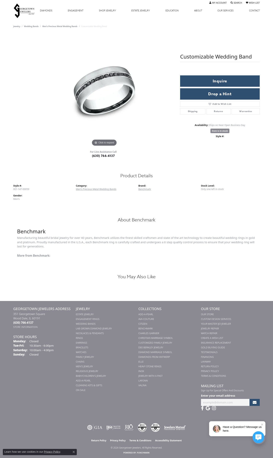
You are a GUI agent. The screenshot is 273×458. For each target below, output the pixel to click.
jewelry (16, 26)
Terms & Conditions (213, 375)
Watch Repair (209, 333)
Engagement (75, 10)
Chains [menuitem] (80, 361)
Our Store (207, 314)
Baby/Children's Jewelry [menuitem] (91, 375)
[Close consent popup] (74, 452)
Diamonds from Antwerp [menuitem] (154, 357)
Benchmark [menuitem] (145, 328)
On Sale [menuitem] (81, 390)
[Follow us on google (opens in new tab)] (208, 408)
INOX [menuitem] (141, 371)
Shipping (193, 111)
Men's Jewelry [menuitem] (84, 366)
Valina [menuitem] (142, 385)
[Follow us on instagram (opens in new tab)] (214, 408)
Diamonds (46, 10)
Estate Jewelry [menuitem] (85, 314)
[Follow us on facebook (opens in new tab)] (202, 408)
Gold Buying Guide (213, 347)
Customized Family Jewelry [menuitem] (155, 342)
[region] (104, 90)
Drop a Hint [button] (220, 94)
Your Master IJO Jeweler (216, 323)
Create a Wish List (212, 338)
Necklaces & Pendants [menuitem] (90, 333)
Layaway (206, 361)
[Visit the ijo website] (113, 427)
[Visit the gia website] (94, 427)
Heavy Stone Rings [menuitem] (150, 366)
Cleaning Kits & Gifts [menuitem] (89, 385)
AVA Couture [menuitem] (146, 319)
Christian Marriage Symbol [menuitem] (155, 338)
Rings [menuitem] (79, 338)
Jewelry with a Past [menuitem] (150, 375)
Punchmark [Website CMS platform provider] (143, 452)
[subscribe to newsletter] (254, 402)
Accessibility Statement (168, 440)
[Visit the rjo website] (129, 427)
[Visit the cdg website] (142, 427)
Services (225, 10)
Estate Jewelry (140, 10)
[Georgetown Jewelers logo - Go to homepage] (26, 10)
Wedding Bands (31, 26)
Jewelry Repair (210, 328)
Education (172, 10)
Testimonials (209, 352)
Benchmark (144, 189)
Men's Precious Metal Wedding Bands (59, 26)
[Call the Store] (23, 322)
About (198, 10)
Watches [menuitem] (81, 352)
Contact (254, 10)
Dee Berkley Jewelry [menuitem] (150, 347)
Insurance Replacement (216, 342)
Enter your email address (218, 395)
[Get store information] (25, 327)
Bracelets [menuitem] (82, 347)
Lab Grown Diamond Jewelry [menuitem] (94, 328)
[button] (218, 3)
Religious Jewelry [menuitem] (87, 371)
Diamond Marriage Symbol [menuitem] (155, 352)
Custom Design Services (216, 319)
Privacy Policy (210, 371)
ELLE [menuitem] (141, 361)
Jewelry (107, 10)
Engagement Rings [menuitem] (87, 319)
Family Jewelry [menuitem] (85, 357)
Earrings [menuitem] (81, 342)
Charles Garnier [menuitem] (148, 333)
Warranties (245, 111)
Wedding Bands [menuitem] (86, 323)
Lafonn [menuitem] (143, 380)
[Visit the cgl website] (155, 427)
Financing (207, 357)
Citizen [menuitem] (142, 323)
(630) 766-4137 (103, 156)
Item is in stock (220, 130)
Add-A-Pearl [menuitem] (83, 380)
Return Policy (210, 366)
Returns (218, 111)
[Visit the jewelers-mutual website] (175, 427)
